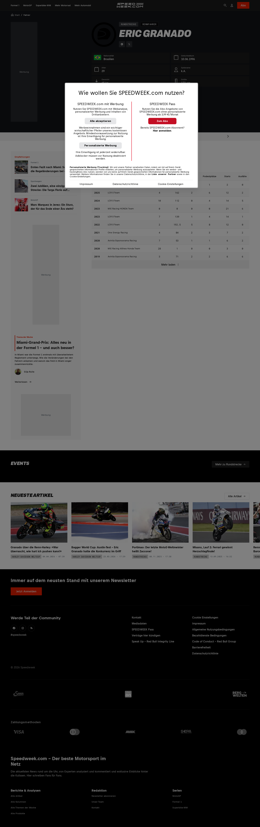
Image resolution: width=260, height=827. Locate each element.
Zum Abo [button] (162, 121)
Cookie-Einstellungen (170, 184)
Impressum (86, 184)
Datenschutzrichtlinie (125, 184)
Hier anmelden (162, 130)
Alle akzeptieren (100, 121)
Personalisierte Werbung (100, 145)
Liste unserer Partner (164, 174)
